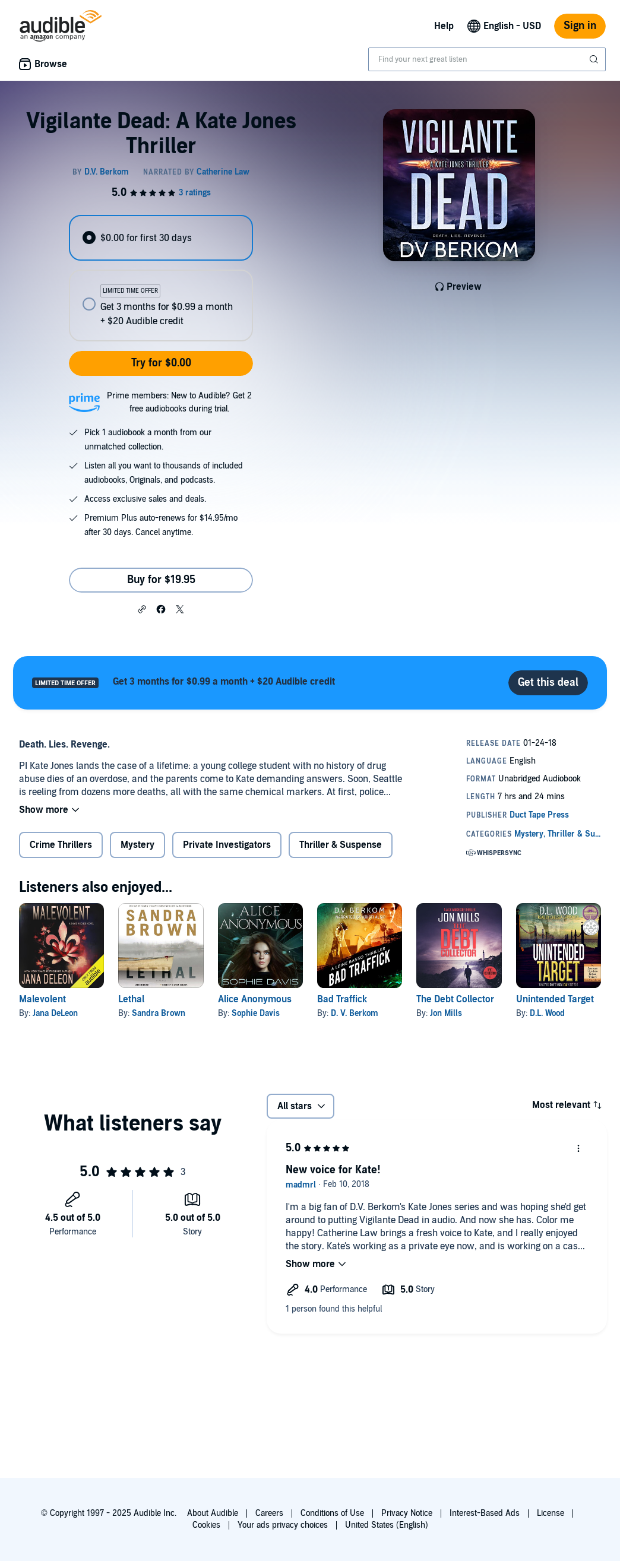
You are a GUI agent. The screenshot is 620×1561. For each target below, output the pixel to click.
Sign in (580, 26)
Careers (269, 1513)
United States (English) (386, 1525)
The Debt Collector (455, 999)
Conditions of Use (332, 1513)
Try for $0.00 (161, 363)
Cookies (206, 1525)
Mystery (137, 845)
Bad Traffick (342, 999)
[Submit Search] (595, 59)
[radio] (161, 238)
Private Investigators (227, 845)
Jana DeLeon (55, 1013)
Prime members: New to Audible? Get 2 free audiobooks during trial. (179, 402)
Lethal (131, 999)
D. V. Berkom (354, 1013)
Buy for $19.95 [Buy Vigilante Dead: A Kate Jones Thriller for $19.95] (161, 580)
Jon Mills (446, 1013)
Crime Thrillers (61, 845)
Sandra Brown (158, 1013)
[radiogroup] (161, 278)
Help (444, 26)
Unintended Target (555, 999)
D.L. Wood (547, 1013)
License (550, 1513)
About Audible (212, 1513)
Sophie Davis (256, 1013)
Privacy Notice (406, 1513)
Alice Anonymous (255, 999)
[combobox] (487, 59)
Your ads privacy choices (283, 1525)
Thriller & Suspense (340, 845)
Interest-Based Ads (485, 1513)
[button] (142, 608)
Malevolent (42, 999)
